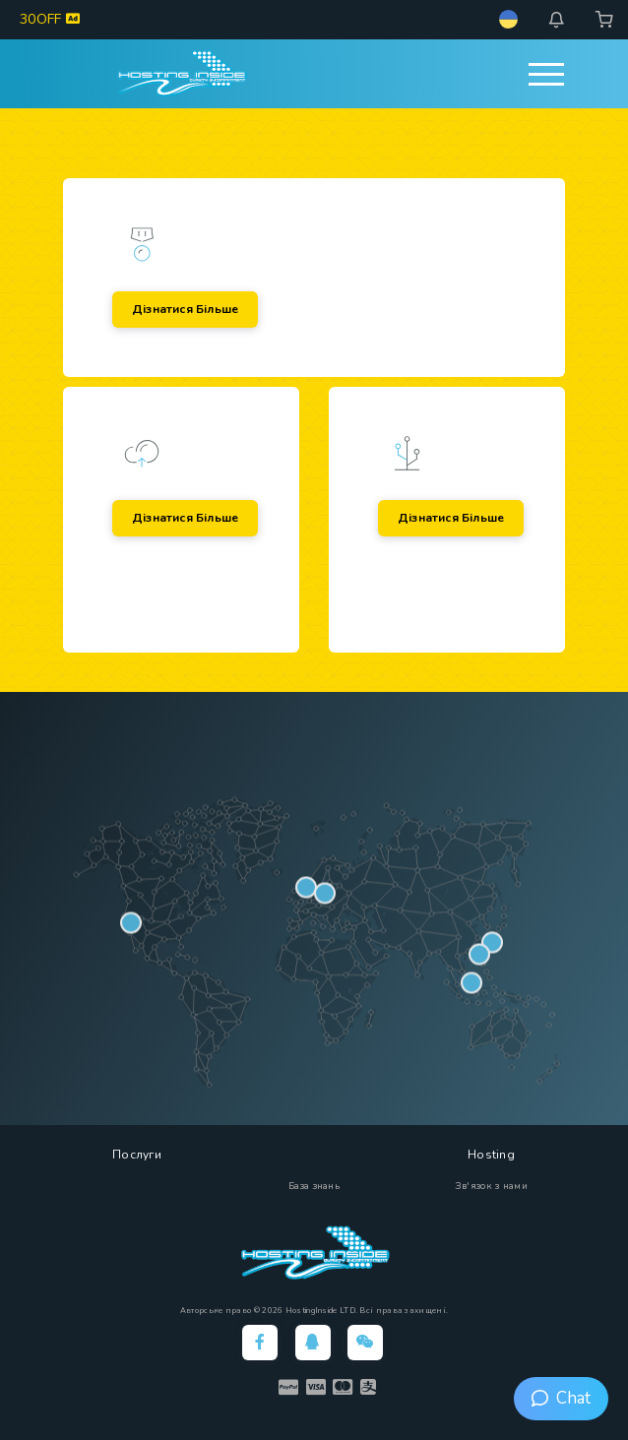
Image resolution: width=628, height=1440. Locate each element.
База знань (314, 1186)
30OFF (50, 19)
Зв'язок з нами (491, 1186)
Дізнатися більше (185, 309)
